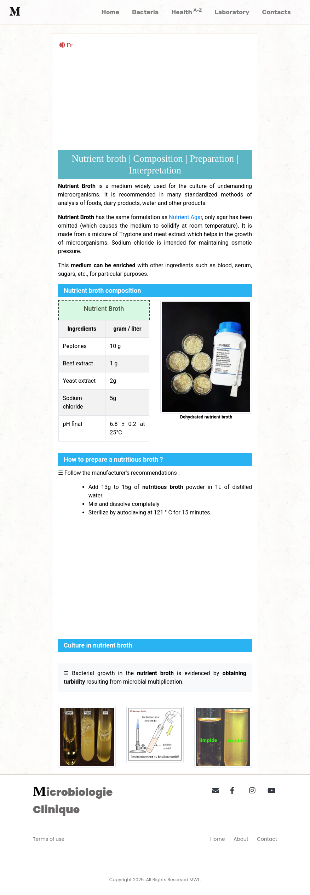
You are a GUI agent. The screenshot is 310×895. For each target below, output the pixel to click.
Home (217, 839)
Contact (267, 839)
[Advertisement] (155, 100)
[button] (213, 789)
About (241, 839)
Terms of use (48, 839)
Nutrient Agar (185, 217)
